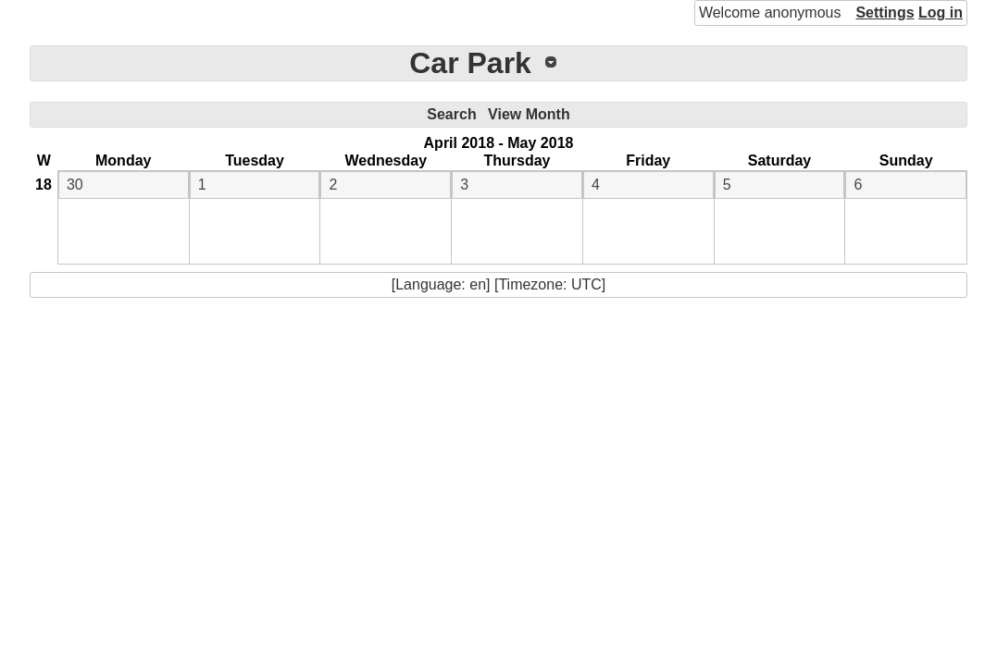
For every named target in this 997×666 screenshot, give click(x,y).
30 (75, 184)
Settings (884, 12)
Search (451, 114)
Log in (940, 12)
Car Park (470, 63)
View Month (529, 114)
